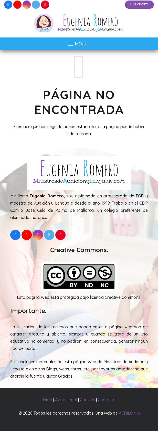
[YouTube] (17, 5)
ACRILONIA (129, 413)
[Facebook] (8, 5)
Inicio (47, 399)
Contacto (106, 399)
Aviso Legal (66, 399)
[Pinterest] (45, 5)
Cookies (87, 399)
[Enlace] (79, 23)
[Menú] (77, 43)
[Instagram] (27, 5)
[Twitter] (36, 5)
